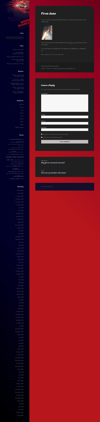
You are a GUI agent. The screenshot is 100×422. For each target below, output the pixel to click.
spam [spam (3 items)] (22, 166)
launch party (61, 68)
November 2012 (20, 320)
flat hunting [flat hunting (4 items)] (11, 149)
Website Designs (19, 127)
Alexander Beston (14, 83)
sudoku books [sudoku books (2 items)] (21, 169)
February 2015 (20, 311)
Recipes (22, 118)
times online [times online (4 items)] (21, 173)
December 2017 (20, 254)
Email (43, 121)
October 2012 (20, 323)
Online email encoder (18, 49)
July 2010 (21, 326)
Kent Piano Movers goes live (18, 84)
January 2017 (20, 268)
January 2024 (20, 196)
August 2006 (20, 369)
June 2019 (21, 242)
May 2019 (21, 245)
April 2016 (21, 282)
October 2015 (20, 294)
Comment (45, 93)
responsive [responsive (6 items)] (20, 164)
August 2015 (20, 297)
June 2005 (21, 406)
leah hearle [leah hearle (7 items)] (15, 154)
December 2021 (20, 216)
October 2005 (20, 395)
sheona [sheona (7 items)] (18, 166)
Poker (22, 116)
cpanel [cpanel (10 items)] (18, 142)
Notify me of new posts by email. (52, 137)
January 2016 (20, 291)
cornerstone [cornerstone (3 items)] (12, 142)
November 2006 (19, 360)
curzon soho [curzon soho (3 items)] (10, 144)
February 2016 (20, 288)
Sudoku (22, 124)
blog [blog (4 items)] (22, 139)
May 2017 (21, 262)
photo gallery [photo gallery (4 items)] (18, 162)
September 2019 (19, 239)
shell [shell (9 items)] (14, 166)
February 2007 (20, 352)
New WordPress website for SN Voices (18, 53)
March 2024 (20, 193)
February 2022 (20, 213)
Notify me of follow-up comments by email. (55, 134)
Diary (22, 110)
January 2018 (20, 251)
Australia (21, 104)
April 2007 (21, 346)
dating (55, 68)
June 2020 (21, 231)
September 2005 (19, 398)
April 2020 (21, 233)
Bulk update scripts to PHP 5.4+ (19, 92)
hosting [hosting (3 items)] (10, 152)
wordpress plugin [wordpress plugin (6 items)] (14, 178)
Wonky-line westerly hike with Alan (15, 63)
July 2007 (21, 337)
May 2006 (21, 378)
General (22, 113)
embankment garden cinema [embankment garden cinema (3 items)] (17, 147)
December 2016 (20, 271)
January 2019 (20, 248)
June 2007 (21, 340)
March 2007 (20, 349)
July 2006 (21, 372)
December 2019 (20, 236)
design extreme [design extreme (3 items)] (20, 144)
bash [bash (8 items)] (13, 139)
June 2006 (21, 375)
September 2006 (19, 366)
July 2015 (21, 300)
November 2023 (19, 202)
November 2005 (19, 392)
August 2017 (20, 259)
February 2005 (20, 412)
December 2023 (20, 199)
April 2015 (21, 305)
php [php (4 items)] (23, 162)
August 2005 (20, 401)
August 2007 (20, 334)
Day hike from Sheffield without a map (18, 60)
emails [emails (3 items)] (22, 146)
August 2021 (20, 222)
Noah (14, 75)
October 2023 (20, 205)
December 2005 (19, 389)
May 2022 (21, 210)
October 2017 (20, 256)
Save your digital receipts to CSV (15, 56)
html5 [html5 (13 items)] (14, 152)
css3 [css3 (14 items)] (22, 142)
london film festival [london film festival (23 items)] (15, 157)
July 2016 (21, 277)
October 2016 (20, 274)
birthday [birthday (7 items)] (18, 139)
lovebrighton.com (70, 68)
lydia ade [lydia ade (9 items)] (10, 160)
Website (43, 127)
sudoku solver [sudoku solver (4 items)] (20, 171)
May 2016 (21, 280)
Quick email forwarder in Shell (19, 76)
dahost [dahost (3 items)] (15, 144)
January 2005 (20, 415)
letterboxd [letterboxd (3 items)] (21, 154)
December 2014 (20, 314)
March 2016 (21, 285)
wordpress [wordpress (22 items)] (19, 176)
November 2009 (19, 329)
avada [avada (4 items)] (10, 139)
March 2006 (20, 380)
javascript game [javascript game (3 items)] (20, 152)
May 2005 (21, 409)
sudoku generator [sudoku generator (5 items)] (12, 171)
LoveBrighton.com (71, 42)
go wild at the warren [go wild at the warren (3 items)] (19, 149)
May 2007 (21, 343)
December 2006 (19, 357)
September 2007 (19, 331)
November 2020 (19, 225)
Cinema (22, 107)
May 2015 (21, 303)
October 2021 (20, 219)
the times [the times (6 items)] (15, 173)
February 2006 (20, 383)
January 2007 (20, 354)
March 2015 (21, 308)
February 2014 (20, 317)
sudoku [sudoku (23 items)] (15, 169)
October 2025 (20, 190)
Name (43, 115)
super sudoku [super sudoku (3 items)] (9, 173)
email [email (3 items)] (19, 146)
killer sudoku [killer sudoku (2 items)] (9, 154)
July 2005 (21, 404)
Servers (22, 121)
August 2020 (20, 228)
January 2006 (20, 386)
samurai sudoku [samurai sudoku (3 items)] (9, 166)
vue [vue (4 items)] (13, 176)
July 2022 (21, 207)
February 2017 (20, 265)
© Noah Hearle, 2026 (46, 186)
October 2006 (20, 363)
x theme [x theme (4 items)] (22, 178)
